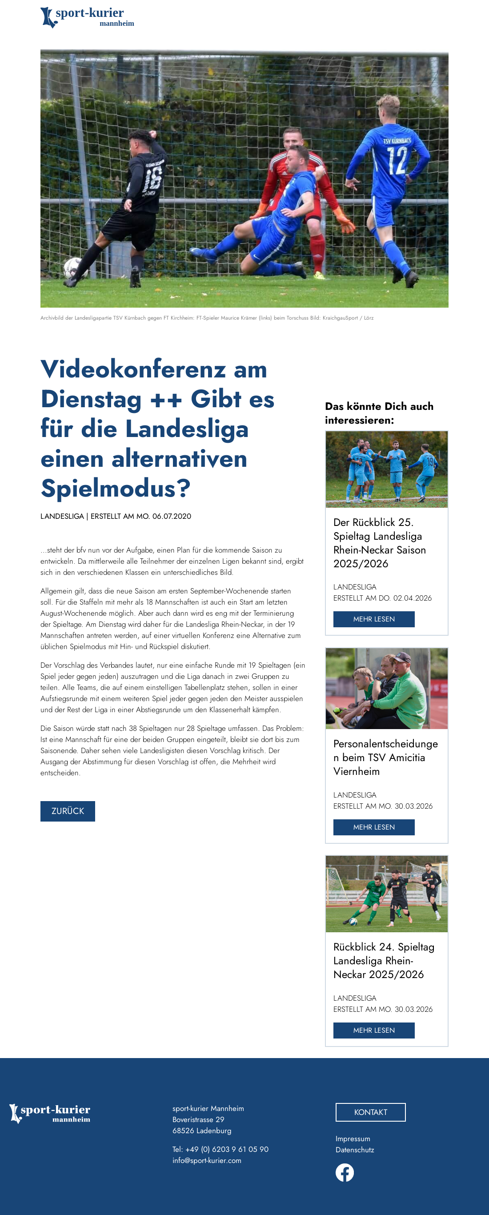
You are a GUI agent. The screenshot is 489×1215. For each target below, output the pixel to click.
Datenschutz (355, 1149)
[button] (19, 1195)
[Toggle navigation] (435, 18)
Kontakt (370, 1112)
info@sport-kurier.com (206, 1160)
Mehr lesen (374, 619)
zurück (68, 811)
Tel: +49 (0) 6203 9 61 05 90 (220, 1149)
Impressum (353, 1138)
